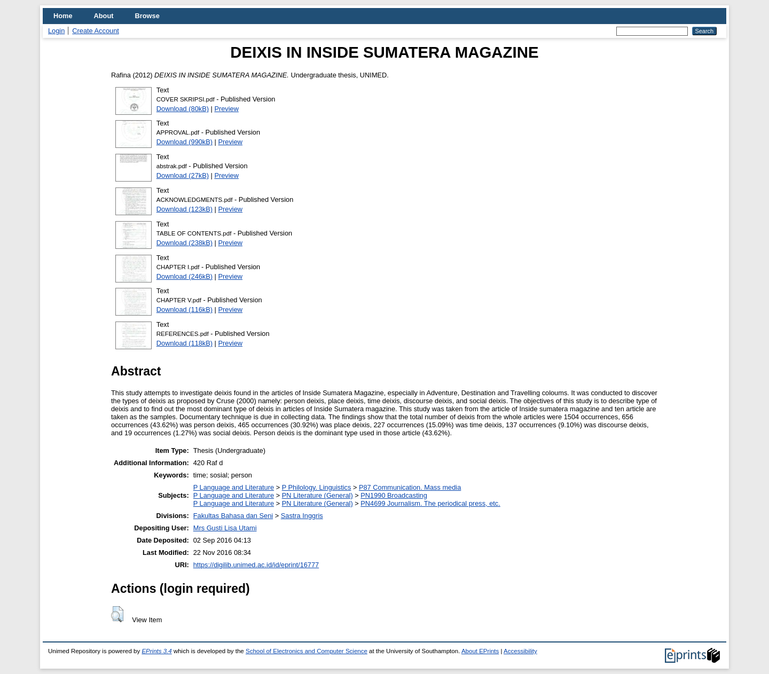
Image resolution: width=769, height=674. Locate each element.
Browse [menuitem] (147, 16)
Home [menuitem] (63, 16)
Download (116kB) (184, 309)
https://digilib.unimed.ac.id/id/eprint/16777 (256, 565)
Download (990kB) (184, 142)
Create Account (95, 31)
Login (56, 31)
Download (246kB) (184, 276)
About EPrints (480, 651)
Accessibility (520, 651)
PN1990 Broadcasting (393, 495)
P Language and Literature (233, 487)
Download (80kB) (182, 109)
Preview (226, 109)
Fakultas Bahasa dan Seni (233, 516)
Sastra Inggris (302, 516)
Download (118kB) (184, 343)
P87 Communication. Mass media (410, 487)
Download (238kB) (184, 243)
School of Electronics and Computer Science (306, 651)
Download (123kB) (184, 209)
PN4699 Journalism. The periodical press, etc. (430, 503)
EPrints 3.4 (156, 651)
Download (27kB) (182, 175)
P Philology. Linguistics (316, 487)
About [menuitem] (104, 16)
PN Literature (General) (317, 495)
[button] (117, 614)
